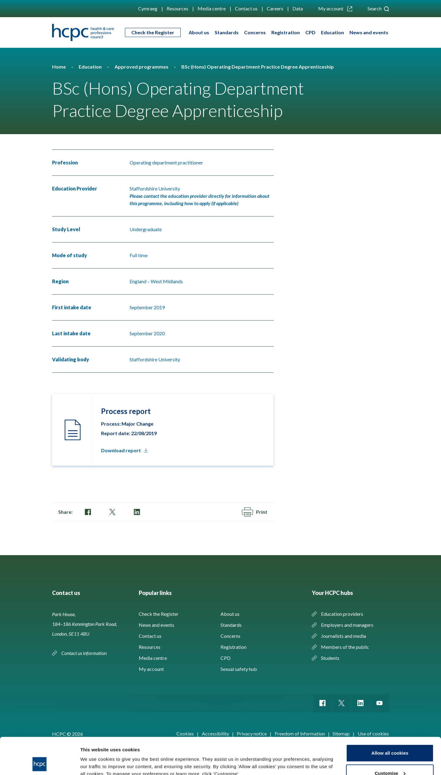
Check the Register (152, 32)
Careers (275, 8)
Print (254, 512)
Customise (390, 738)
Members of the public (345, 647)
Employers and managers (347, 625)
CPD (310, 32)
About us (199, 32)
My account (335, 8)
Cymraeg (147, 8)
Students (330, 658)
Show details (94, 756)
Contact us (246, 8)
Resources (177, 8)
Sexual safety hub (239, 669)
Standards (227, 32)
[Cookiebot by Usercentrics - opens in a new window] (39, 763)
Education (332, 32)
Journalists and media (343, 636)
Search (378, 8)
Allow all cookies (390, 718)
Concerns (255, 32)
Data (297, 8)
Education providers (342, 614)
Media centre (212, 8)
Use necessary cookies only (389, 758)
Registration (285, 32)
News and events (368, 32)
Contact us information (84, 653)
